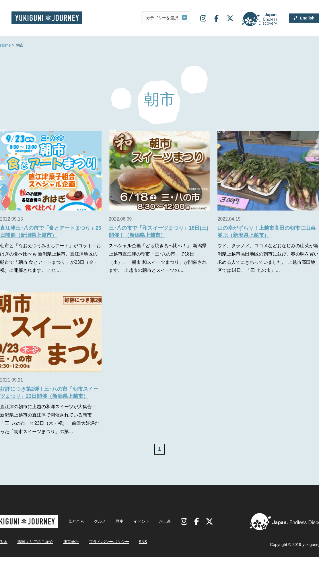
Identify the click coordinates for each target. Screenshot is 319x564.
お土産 (165, 521)
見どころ (76, 521)
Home (5, 45)
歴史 (120, 521)
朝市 (113, 131)
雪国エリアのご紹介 (35, 541)
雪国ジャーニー (46, 17)
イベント (141, 521)
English (307, 18)
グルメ (100, 521)
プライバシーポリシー (109, 541)
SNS (143, 541)
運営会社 (71, 541)
